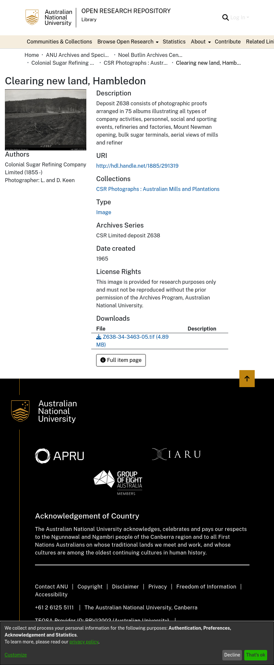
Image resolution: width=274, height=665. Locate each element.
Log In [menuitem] (237, 17)
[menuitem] (127, 41)
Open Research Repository (126, 11)
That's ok (255, 654)
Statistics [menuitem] (174, 42)
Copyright (90, 587)
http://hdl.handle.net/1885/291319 (137, 166)
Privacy (157, 587)
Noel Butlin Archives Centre (150, 55)
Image (103, 212)
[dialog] (137, 643)
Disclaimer (125, 587)
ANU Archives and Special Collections (78, 55)
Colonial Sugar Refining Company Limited (64, 63)
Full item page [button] (121, 360)
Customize (16, 654)
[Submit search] (225, 18)
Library (88, 19)
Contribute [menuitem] (228, 42)
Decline (232, 654)
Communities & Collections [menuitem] (59, 42)
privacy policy (84, 641)
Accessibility (51, 594)
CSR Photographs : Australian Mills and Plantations (136, 63)
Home (32, 55)
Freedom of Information (206, 587)
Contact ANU (51, 587)
